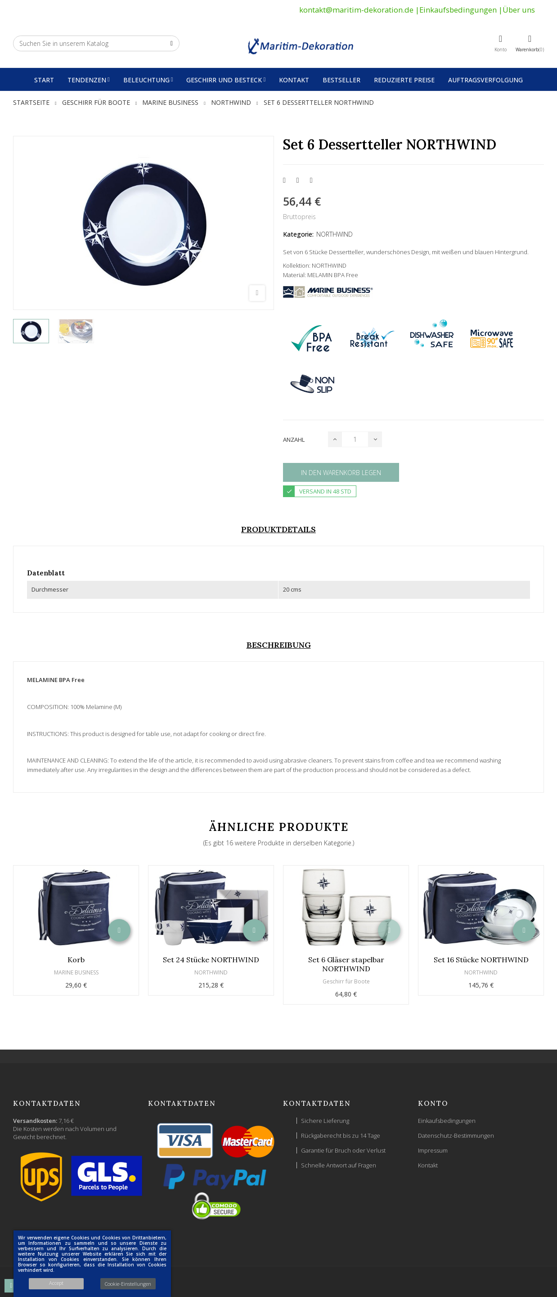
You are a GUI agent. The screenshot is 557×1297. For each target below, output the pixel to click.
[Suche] (96, 43)
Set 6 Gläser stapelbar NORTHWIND (346, 964)
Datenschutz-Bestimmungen (456, 1135)
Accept (56, 1282)
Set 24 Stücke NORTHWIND (211, 959)
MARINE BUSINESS (76, 972)
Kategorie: (298, 234)
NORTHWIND (334, 234)
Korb (76, 959)
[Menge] (354, 439)
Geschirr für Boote (346, 981)
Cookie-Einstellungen (128, 1283)
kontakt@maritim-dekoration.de (356, 9)
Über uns (519, 9)
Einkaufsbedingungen (458, 9)
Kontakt (428, 1165)
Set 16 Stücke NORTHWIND (481, 959)
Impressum (433, 1150)
